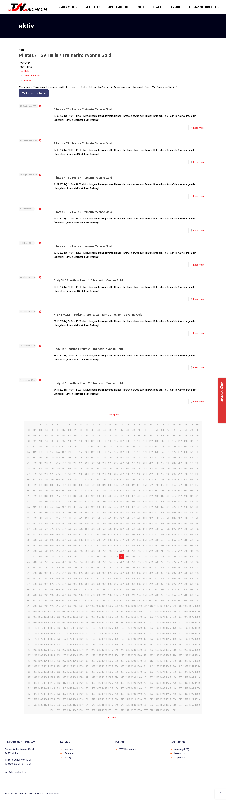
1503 (40, 699)
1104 (162, 622)
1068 (127, 617)
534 (162, 518)
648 (127, 540)
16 (116, 424)
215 (52, 463)
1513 (98, 699)
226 (116, 463)
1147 (63, 633)
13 (98, 424)
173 (157, 452)
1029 (75, 611)
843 (40, 578)
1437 (179, 683)
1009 (133, 606)
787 (64, 567)
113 (157, 441)
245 (52, 468)
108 (127, 441)
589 (133, 529)
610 (81, 534)
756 (58, 562)
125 (52, 446)
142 (151, 446)
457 (64, 507)
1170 (197, 633)
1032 (92, 611)
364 (46, 490)
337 (64, 485)
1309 (133, 661)
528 (127, 518)
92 (34, 441)
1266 (57, 655)
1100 (139, 622)
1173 (40, 639)
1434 (162, 683)
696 (58, 551)
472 (151, 507)
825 (110, 573)
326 (174, 479)
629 (191, 534)
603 (40, 534)
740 (139, 556)
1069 (133, 617)
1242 (92, 650)
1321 (28, 666)
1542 (92, 704)
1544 (104, 704)
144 (162, 446)
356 (174, 485)
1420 (81, 683)
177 (180, 452)
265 (168, 468)
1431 (145, 683)
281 (87, 474)
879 (75, 584)
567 (180, 523)
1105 (168, 622)
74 (104, 435)
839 (191, 573)
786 (58, 567)
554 (104, 523)
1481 (86, 693)
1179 (75, 639)
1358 (69, 672)
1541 (86, 704)
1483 (98, 693)
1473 (40, 693)
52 (151, 430)
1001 (86, 606)
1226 (174, 644)
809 (191, 567)
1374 (162, 672)
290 (139, 474)
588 (127, 529)
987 (180, 600)
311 (87, 479)
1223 (156, 644)
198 (127, 457)
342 (93, 485)
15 (110, 424)
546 (58, 523)
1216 (115, 644)
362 (35, 490)
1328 (69, 666)
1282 (150, 655)
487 (64, 512)
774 (162, 562)
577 (64, 529)
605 (52, 534)
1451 (86, 688)
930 (197, 589)
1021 (28, 611)
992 (35, 606)
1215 (110, 644)
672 (93, 545)
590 (139, 529)
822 (93, 573)
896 (174, 584)
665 (52, 545)
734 (104, 556)
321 (145, 479)
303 (40, 479)
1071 (145, 617)
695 (52, 551)
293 (157, 474)
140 (139, 446)
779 (191, 562)
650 (139, 540)
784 (46, 567)
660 (197, 540)
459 (75, 507)
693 (40, 551)
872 (35, 584)
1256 (174, 650)
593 (157, 529)
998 (69, 606)
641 (87, 540)
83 (156, 435)
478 (186, 507)
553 (98, 523)
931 (29, 595)
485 (52, 512)
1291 (28, 661)
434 (104, 501)
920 (139, 589)
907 (64, 589)
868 (186, 578)
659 (191, 540)
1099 (133, 622)
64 (46, 435)
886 (116, 584)
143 (157, 446)
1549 (133, 704)
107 (122, 441)
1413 (40, 683)
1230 (197, 644)
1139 (191, 628)
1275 (110, 655)
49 (133, 430)
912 (93, 589)
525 (110, 518)
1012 (150, 606)
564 (162, 523)
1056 (57, 617)
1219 (133, 644)
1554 (162, 704)
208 (186, 457)
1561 (52, 710)
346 (116, 485)
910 (81, 589)
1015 (168, 606)
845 (52, 578)
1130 (139, 628)
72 (92, 435)
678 (127, 545)
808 (186, 567)
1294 (46, 661)
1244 (104, 650)
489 (75, 512)
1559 (191, 704)
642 (93, 540)
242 (35, 468)
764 (104, 562)
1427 (121, 683)
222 (93, 463)
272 (35, 474)
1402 (150, 677)
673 (98, 545)
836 (174, 573)
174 (162, 452)
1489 (133, 693)
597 (180, 529)
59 (191, 430)
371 (87, 490)
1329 (75, 666)
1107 (179, 622)
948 (127, 595)
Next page (113, 717)
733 (98, 556)
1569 (98, 710)
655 (168, 540)
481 (29, 512)
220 (81, 463)
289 (133, 474)
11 (87, 424)
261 (145, 468)
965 (52, 600)
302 (35, 479)
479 (191, 507)
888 (127, 584)
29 (191, 424)
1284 (162, 655)
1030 (81, 611)
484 (46, 512)
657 (180, 540)
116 (174, 441)
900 (197, 584)
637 (64, 540)
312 (93, 479)
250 (81, 468)
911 (87, 589)
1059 (75, 617)
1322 (34, 666)
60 (197, 430)
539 (191, 518)
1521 (145, 699)
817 (64, 573)
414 (162, 496)
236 (174, 463)
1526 (174, 699)
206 (174, 457)
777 (180, 562)
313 (98, 479)
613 (98, 534)
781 (29, 567)
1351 (28, 672)
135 (110, 446)
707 (122, 551)
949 (133, 595)
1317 (179, 661)
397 (64, 496)
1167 (179, 633)
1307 (121, 661)
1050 (197, 611)
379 (133, 490)
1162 (150, 633)
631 (29, 540)
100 (81, 441)
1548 (127, 704)
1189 (133, 639)
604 (46, 534)
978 (127, 600)
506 (174, 512)
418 (186, 496)
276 (58, 474)
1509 (75, 699)
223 (98, 463)
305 (52, 479)
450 (197, 501)
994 (46, 606)
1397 (121, 677)
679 (133, 545)
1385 (52, 677)
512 (35, 518)
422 (35, 501)
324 (162, 479)
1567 (86, 710)
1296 (57, 661)
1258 (185, 650)
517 (64, 518)
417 (180, 496)
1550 (139, 704)
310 (81, 479)
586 (116, 529)
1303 (98, 661)
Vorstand (69, 749)
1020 (197, 606)
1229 (191, 644)
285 (110, 474)
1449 (75, 688)
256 (116, 468)
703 (98, 551)
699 (75, 551)
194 (104, 457)
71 (87, 435)
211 (29, 463)
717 (180, 551)
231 (145, 463)
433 (98, 501)
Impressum (180, 757)
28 (185, 424)
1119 (75, 628)
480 (197, 507)
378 (127, 490)
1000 (81, 606)
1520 (139, 699)
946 (116, 595)
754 (46, 562)
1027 (63, 611)
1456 (115, 688)
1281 (145, 655)
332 (35, 485)
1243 (98, 650)
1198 (185, 639)
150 (197, 446)
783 (40, 567)
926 (174, 589)
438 (127, 501)
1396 (115, 677)
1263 (40, 655)
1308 (127, 661)
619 (133, 534)
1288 (185, 655)
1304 (104, 661)
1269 (75, 655)
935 (52, 595)
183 (40, 457)
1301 (86, 661)
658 (186, 540)
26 (174, 424)
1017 (179, 606)
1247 (121, 650)
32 (34, 430)
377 (122, 490)
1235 (52, 650)
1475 (52, 693)
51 (145, 430)
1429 (133, 683)
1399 (133, 677)
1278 (127, 655)
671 (87, 545)
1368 (127, 672)
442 (151, 501)
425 (52, 501)
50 (139, 430)
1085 (52, 622)
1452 (92, 688)
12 (92, 424)
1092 (92, 622)
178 (186, 452)
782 (35, 567)
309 (75, 479)
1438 (185, 683)
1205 (52, 644)
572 (35, 529)
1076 (174, 617)
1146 (57, 633)
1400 (139, 677)
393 (40, 496)
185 (52, 457)
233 (157, 463)
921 (145, 589)
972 (93, 600)
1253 (156, 650)
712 (151, 551)
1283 (156, 655)
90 (197, 435)
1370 (139, 672)
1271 (86, 655)
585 (110, 529)
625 (168, 534)
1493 (156, 693)
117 (180, 441)
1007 (121, 606)
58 (185, 430)
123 (40, 446)
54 (162, 430)
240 (197, 463)
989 (191, 600)
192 (93, 457)
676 (116, 545)
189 (75, 457)
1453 (98, 688)
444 (162, 501)
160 (81, 452)
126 (58, 446)
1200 (197, 639)
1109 (191, 622)
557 (122, 523)
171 (145, 452)
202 (151, 457)
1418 (69, 683)
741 (145, 556)
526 (116, 518)
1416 (57, 683)
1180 (81, 639)
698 (69, 551)
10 (81, 424)
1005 (110, 606)
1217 (121, 644)
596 (174, 529)
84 (162, 435)
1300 (81, 661)
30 (197, 424)
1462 (150, 688)
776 (174, 562)
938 (69, 595)
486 (58, 512)
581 (87, 529)
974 (104, 600)
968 (69, 600)
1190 (139, 639)
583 (98, 529)
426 (58, 501)
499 (133, 512)
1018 (185, 606)
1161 (145, 633)
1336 (115, 666)
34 (46, 430)
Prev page (113, 414)
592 (151, 529)
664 (46, 545)
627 (180, 534)
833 (157, 573)
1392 (92, 677)
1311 (145, 661)
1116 (57, 628)
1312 (150, 661)
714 (162, 551)
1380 (197, 672)
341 (87, 485)
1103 (156, 622)
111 (145, 441)
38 (69, 430)
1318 (185, 661)
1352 (34, 672)
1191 (145, 639)
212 (35, 463)
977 (122, 600)
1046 (174, 611)
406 (116, 496)
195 (110, 457)
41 (87, 430)
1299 (75, 661)
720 (197, 551)
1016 (174, 606)
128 (69, 446)
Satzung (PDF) (181, 749)
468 (127, 507)
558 (127, 523)
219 (75, 463)
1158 (127, 633)
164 (104, 452)
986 (174, 600)
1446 (57, 688)
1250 (139, 650)
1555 (168, 704)
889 (133, 584)
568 (186, 523)
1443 (40, 688)
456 (58, 507)
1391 (86, 677)
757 (64, 562)
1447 (63, 688)
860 (139, 578)
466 (116, 507)
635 (52, 540)
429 (75, 501)
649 (133, 540)
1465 (168, 688)
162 (93, 452)
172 (151, 452)
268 (186, 468)
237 (180, 463)
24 (162, 424)
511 (29, 518)
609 (75, 534)
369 (75, 490)
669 (75, 545)
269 (191, 468)
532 (151, 518)
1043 (156, 611)
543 (40, 523)
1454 (104, 688)
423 (40, 501)
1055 (52, 617)
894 (162, 584)
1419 (75, 683)
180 (197, 452)
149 (191, 446)
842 (35, 578)
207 (180, 457)
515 (52, 518)
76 (116, 435)
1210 (81, 644)
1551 (145, 704)
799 (133, 567)
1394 (104, 677)
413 (157, 496)
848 (69, 578)
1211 (86, 644)
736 (116, 556)
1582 (174, 710)
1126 (115, 628)
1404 (162, 677)
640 (81, 540)
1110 (197, 622)
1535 (52, 704)
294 (162, 474)
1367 (121, 672)
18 (127, 424)
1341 (145, 666)
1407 (179, 677)
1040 (139, 611)
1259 (191, 650)
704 (104, 551)
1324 (46, 666)
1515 (110, 699)
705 (110, 551)
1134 (162, 628)
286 (116, 474)
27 (180, 424)
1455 (110, 688)
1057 (63, 617)
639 (75, 540)
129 (75, 446)
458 (69, 507)
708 (127, 551)
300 (197, 474)
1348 (185, 666)
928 (186, 589)
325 (168, 479)
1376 (174, 672)
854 (104, 578)
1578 (150, 710)
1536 (57, 704)
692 (35, 551)
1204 (46, 644)
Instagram (70, 757)
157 (64, 452)
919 (133, 589)
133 (98, 446)
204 (162, 457)
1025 (52, 611)
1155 (110, 633)
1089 (75, 622)
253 (98, 468)
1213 (98, 644)
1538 (69, 704)
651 (145, 540)
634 (46, 540)
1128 (127, 628)
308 (69, 479)
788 (69, 567)
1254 (162, 650)
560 (139, 523)
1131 (145, 628)
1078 (185, 617)
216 (58, 463)
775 (168, 562)
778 (186, 562)
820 (81, 573)
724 (46, 556)
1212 (92, 644)
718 (186, 551)
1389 (75, 677)
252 (93, 468)
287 (122, 474)
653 (157, 540)
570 (197, 523)
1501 (28, 699)
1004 (104, 606)
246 (58, 468)
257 (122, 468)
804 (162, 567)
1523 (156, 699)
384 (162, 490)
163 (98, 452)
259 (133, 468)
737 (122, 556)
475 (168, 507)
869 (191, 578)
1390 (81, 677)
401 (87, 496)
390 (197, 490)
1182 (92, 639)
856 (116, 578)
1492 (150, 693)
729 (75, 556)
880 (81, 584)
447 (180, 501)
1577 (145, 710)
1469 (191, 688)
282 (93, 474)
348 (127, 485)
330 (197, 479)
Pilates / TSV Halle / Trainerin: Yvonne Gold (65, 55)
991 (29, 606)
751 (29, 562)
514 (46, 518)
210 (197, 457)
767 (122, 562)
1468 (185, 688)
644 (104, 540)
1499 (191, 693)
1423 (98, 683)
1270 (81, 655)
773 (157, 562)
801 (145, 567)
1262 (34, 655)
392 (35, 496)
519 (75, 518)
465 (110, 507)
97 (63, 441)
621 (145, 534)
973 (98, 600)
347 (122, 485)
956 (174, 595)
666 (58, 545)
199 (133, 457)
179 (191, 452)
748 (186, 556)
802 (151, 567)
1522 (150, 699)
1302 (92, 661)
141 (145, 446)
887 (122, 584)
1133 (156, 628)
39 (75, 430)
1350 (197, 666)
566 (174, 523)
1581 (168, 710)
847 (64, 578)
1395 (110, 677)
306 (58, 479)
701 (87, 551)
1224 (162, 644)
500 (139, 512)
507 (180, 512)
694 (46, 551)
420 (197, 496)
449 (191, 501)
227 (122, 463)
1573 (121, 710)
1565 (75, 710)
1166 (174, 633)
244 (46, 468)
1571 (110, 710)
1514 (104, 699)
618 (127, 534)
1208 (69, 644)
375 (110, 490)
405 (110, 496)
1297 (63, 661)
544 (46, 523)
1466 (174, 688)
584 (104, 529)
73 (98, 435)
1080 (197, 617)
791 (87, 567)
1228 (185, 644)
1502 (34, 699)
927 (180, 589)
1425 (110, 683)
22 (151, 424)
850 (81, 578)
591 (145, 529)
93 (40, 441)
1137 (179, 628)
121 (29, 446)
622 (151, 534)
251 (87, 468)
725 (52, 556)
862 (151, 578)
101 (87, 441)
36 (58, 430)
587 (122, 529)
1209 (75, 644)
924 (162, 589)
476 (174, 507)
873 (40, 584)
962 (35, 600)
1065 (110, 617)
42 (92, 430)
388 (186, 490)
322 (151, 479)
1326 (57, 666)
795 (110, 567)
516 (58, 518)
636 (58, 540)
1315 (168, 661)
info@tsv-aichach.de (15, 772)
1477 (63, 693)
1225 (168, 644)
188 (69, 457)
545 (52, 523)
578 (69, 529)
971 (87, 600)
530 (139, 518)
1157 (121, 633)
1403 (156, 677)
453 (40, 507)
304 (46, 479)
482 (35, 512)
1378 (185, 672)
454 (46, 507)
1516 (115, 699)
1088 (69, 622)
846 (58, 578)
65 (52, 435)
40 (81, 430)
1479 (75, 693)
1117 (63, 628)
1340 (139, 666)
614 (104, 534)
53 (156, 430)
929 (191, 589)
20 (139, 424)
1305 (110, 661)
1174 (46, 639)
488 (69, 512)
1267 (63, 655)
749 (191, 556)
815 (52, 573)
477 (180, 507)
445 (168, 501)
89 (191, 435)
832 (151, 573)
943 (98, 595)
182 (35, 457)
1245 (110, 650)
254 (104, 468)
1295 (52, 661)
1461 (145, 688)
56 (174, 430)
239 (191, 463)
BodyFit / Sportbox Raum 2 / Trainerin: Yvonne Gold (88, 280)
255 (110, 468)
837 (180, 573)
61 (29, 435)
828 (127, 573)
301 (29, 479)
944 (104, 595)
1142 (34, 633)
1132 (150, 628)
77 (122, 435)
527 (122, 518)
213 (40, 463)
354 (162, 485)
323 (157, 479)
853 (98, 578)
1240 (81, 650)
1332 (92, 666)
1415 (52, 683)
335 (52, 485)
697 (64, 551)
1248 (127, 650)
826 (116, 573)
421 (29, 501)
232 (151, 463)
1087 (63, 622)
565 (168, 523)
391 (29, 496)
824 (104, 573)
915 (110, 589)
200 (139, 457)
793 (98, 567)
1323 (40, 666)
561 (145, 523)
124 (46, 446)
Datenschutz (180, 753)
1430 (139, 683)
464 (104, 507)
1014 (162, 606)
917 (122, 589)
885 (110, 584)
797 (122, 567)
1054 (46, 617)
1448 (69, 688)
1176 (57, 639)
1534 (46, 704)
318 (127, 479)
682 (151, 545)
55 (168, 430)
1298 (69, 661)
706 (116, 551)
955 (168, 595)
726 (58, 556)
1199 (191, 639)
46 (116, 430)
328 (186, 479)
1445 (52, 688)
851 (87, 578)
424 (46, 501)
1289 (191, 655)
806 (174, 567)
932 (35, 595)
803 (157, 567)
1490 (139, 693)
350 (139, 485)
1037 (121, 611)
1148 (69, 633)
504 (162, 512)
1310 (139, 661)
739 (133, 556)
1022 (34, 611)
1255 (168, 650)
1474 (46, 693)
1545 (110, 704)
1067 (121, 617)
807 (180, 567)
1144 (46, 633)
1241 (86, 650)
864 (162, 578)
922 (151, 589)
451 (29, 507)
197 (122, 457)
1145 (52, 633)
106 (116, 441)
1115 (52, 628)
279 (75, 474)
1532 (34, 704)
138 (127, 446)
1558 (185, 704)
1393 (98, 677)
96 (58, 441)
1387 (63, 677)
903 (40, 589)
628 (186, 534)
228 (127, 463)
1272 (92, 655)
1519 (133, 699)
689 (191, 545)
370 (81, 490)
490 (81, 512)
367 (64, 490)
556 (116, 523)
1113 (40, 628)
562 (151, 523)
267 (180, 468)
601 (29, 534)
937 (64, 595)
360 (197, 485)
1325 (52, 666)
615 (110, 534)
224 (104, 463)
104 (104, 441)
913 (98, 589)
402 (93, 496)
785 (52, 567)
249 (75, 468)
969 (75, 600)
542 (35, 523)
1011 (145, 606)
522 (93, 518)
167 (122, 452)
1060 (81, 617)
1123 (98, 628)
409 (133, 496)
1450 (81, 688)
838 (186, 573)
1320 (197, 661)
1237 (63, 650)
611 (87, 534)
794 (104, 567)
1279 (133, 655)
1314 (162, 661)
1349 (191, 666)
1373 (156, 672)
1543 (98, 704)
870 (197, 578)
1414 (46, 683)
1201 (28, 644)
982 (151, 600)
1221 (145, 644)
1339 (133, 666)
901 (29, 589)
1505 (52, 699)
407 (122, 496)
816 (58, 573)
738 (127, 556)
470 (139, 507)
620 (139, 534)
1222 (150, 644)
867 (180, 578)
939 (75, 595)
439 (133, 501)
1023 (40, 611)
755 (52, 562)
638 (69, 540)
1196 (174, 639)
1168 (185, 633)
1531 (28, 704)
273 (40, 474)
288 (127, 474)
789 (75, 567)
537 (180, 518)
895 (168, 584)
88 (185, 435)
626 (174, 534)
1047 (179, 611)
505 (168, 512)
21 (145, 424)
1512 (92, 699)
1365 (110, 672)
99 (75, 441)
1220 (139, 644)
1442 (34, 688)
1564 (69, 710)
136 (116, 446)
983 (157, 600)
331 (29, 485)
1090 (81, 622)
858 (127, 578)
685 (168, 545)
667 (64, 545)
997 (64, 606)
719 (191, 551)
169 (133, 452)
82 (151, 435)
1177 (63, 639)
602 (35, 534)
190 (81, 457)
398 (69, 496)
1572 (115, 710)
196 (116, 457)
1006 (115, 606)
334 (46, 485)
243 (40, 468)
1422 (92, 683)
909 (75, 589)
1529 (191, 699)
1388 (69, 677)
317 (122, 479)
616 (116, 534)
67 (63, 435)
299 (191, 474)
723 (40, 556)
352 (151, 485)
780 (197, 562)
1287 (179, 655)
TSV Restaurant (127, 749)
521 (87, 518)
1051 (28, 617)
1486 (115, 693)
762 (93, 562)
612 (93, 534)
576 (58, 529)
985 (168, 600)
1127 (121, 628)
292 (151, 474)
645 (110, 540)
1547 (121, 704)
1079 (191, 617)
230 (139, 463)
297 (180, 474)
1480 (81, 693)
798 (127, 567)
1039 (133, 611)
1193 (156, 639)
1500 (197, 693)
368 (69, 490)
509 (191, 512)
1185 (110, 639)
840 (197, 573)
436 (116, 501)
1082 (34, 622)
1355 (52, 672)
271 (29, 474)
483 (40, 512)
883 (98, 584)
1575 (133, 710)
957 (180, 595)
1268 (69, 655)
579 (75, 529)
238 (186, 463)
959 (191, 595)
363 (40, 490)
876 (58, 584)
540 (197, 518)
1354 (46, 672)
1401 (145, 677)
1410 (197, 677)
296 (174, 474)
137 (122, 446)
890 (139, 584)
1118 (69, 628)
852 (93, 578)
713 (157, 551)
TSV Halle (24, 71)
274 (46, 474)
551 (87, 523)
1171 (28, 639)
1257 (179, 650)
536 (174, 518)
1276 (115, 655)
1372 (150, 672)
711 (145, 551)
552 (93, 523)
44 (104, 430)
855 (110, 578)
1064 (104, 617)
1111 (28, 628)
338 (69, 485)
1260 (197, 650)
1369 (133, 672)
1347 (179, 666)
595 (168, 529)
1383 (40, 677)
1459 (133, 688)
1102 (150, 622)
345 (110, 485)
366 (58, 490)
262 (151, 468)
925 (168, 589)
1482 (92, 693)
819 (75, 573)
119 (191, 441)
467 (122, 507)
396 (58, 496)
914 (104, 589)
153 (40, 452)
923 (157, 589)
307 (64, 479)
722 (35, 556)
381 (145, 490)
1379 (191, 672)
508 (186, 512)
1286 (174, 655)
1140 (197, 628)
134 (104, 446)
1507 (63, 699)
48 (127, 430)
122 (35, 446)
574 (46, 529)
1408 (185, 677)
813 (40, 573)
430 (81, 501)
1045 (168, 611)
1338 (127, 666)
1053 (40, 617)
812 (35, 573)
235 (168, 463)
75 (110, 435)
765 (110, 562)
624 (162, 534)
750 (197, 556)
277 (64, 474)
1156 (115, 633)
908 (69, 589)
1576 (139, 710)
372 (93, 490)
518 (69, 518)
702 (93, 551)
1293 (40, 661)
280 (81, 474)
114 (162, 441)
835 (168, 573)
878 (69, 584)
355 (168, 485)
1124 (104, 628)
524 (104, 518)
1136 (174, 628)
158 (69, 452)
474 (162, 507)
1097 (121, 622)
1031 (86, 611)
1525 (168, 699)
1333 (98, 666)
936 (58, 595)
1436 (174, 683)
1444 (46, 688)
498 (127, 512)
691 (29, 551)
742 (151, 556)
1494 (162, 693)
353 (157, 485)
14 (104, 424)
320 (139, 479)
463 (98, 507)
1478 (69, 693)
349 (133, 485)
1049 (191, 611)
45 (110, 430)
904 (46, 589)
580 (81, 529)
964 (46, 600)
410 (139, 496)
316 (116, 479)
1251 (145, 650)
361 (29, 490)
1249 (133, 650)
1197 (179, 639)
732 (93, 556)
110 (139, 441)
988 (186, 600)
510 (197, 512)
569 (191, 523)
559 (133, 523)
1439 (191, 683)
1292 (34, 661)
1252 (150, 650)
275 (52, 474)
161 (87, 452)
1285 (168, 655)
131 (87, 446)
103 (98, 441)
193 (98, 457)
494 (104, 512)
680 (139, 545)
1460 (139, 688)
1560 (197, 704)
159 (75, 452)
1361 (86, 672)
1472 (34, 693)
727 (64, 556)
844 (46, 578)
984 (162, 600)
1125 (110, 628)
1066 (115, 617)
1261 (28, 655)
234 (162, 463)
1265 (52, 655)
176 (174, 452)
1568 (92, 710)
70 (81, 435)
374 (104, 490)
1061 (86, 617)
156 (58, 452)
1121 (86, 628)
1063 (98, 617)
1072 (150, 617)
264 (162, 468)
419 (191, 496)
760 (81, 562)
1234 (46, 650)
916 (116, 589)
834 (162, 573)
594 (162, 529)
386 (174, 490)
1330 (81, 666)
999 (75, 606)
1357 (63, 672)
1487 (121, 693)
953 (157, 595)
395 (52, 496)
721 (29, 556)
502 (151, 512)
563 (157, 523)
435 (110, 501)
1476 (57, 693)
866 (174, 578)
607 (64, 534)
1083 (40, 622)
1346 (174, 666)
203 (157, 457)
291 (145, 474)
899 (191, 584)
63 (40, 435)
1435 (168, 683)
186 (58, 457)
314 (104, 479)
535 (168, 518)
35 (52, 430)
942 (93, 595)
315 (110, 479)
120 (197, 441)
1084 (46, 622)
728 (69, 556)
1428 (127, 683)
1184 (104, 639)
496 (116, 512)
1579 (156, 710)
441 (145, 501)
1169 (191, 633)
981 (145, 600)
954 (162, 595)
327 (180, 479)
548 (69, 523)
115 (168, 441)
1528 (185, 699)
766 (116, 562)
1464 (162, 688)
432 (93, 501)
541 (29, 523)
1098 (127, 622)
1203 (40, 644)
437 (122, 501)
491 (87, 512)
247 (64, 468)
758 (69, 562)
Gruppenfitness (32, 75)
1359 (75, 672)
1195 (168, 639)
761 (87, 562)
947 (122, 595)
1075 (168, 617)
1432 (150, 683)
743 (157, 556)
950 (139, 595)
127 (64, 446)
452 (35, 507)
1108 (185, 622)
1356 (57, 672)
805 (168, 567)
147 (180, 446)
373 (98, 490)
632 (35, 540)
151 (29, 452)
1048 (185, 611)
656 (174, 540)
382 (151, 490)
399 (75, 496)
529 (133, 518)
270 (197, 468)
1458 (127, 688)
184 (46, 457)
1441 (28, 688)
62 (34, 435)
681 (145, 545)
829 (133, 573)
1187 (121, 639)
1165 (168, 633)
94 (46, 441)
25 (168, 424)
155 (52, 452)
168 (127, 452)
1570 (104, 710)
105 (110, 441)
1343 (156, 666)
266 (174, 468)
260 (139, 468)
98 (69, 441)
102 (93, 441)
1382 (34, 677)
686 (174, 545)
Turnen (27, 80)
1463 (156, 688)
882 (93, 584)
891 (145, 584)
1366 (115, 672)
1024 (46, 611)
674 (104, 545)
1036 (115, 611)
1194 (162, 639)
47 (122, 430)
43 (98, 430)
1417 (63, 683)
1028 (69, 611)
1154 (104, 633)
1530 (197, 699)
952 (151, 595)
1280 (139, 655)
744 (162, 556)
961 (29, 600)
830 (139, 573)
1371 (145, 672)
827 (122, 573)
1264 (46, 655)
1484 (104, 693)
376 (116, 490)
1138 (185, 628)
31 (29, 430)
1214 (104, 644)
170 (139, 452)
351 (145, 485)
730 (81, 556)
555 (110, 523)
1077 (179, 617)
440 (139, 501)
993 (40, 606)
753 (40, 562)
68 (69, 435)
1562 (57, 710)
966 (58, 600)
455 (52, 507)
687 (180, 545)
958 (186, 595)
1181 (86, 639)
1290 (197, 655)
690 (197, 545)
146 (174, 446)
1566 (81, 710)
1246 (115, 650)
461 (87, 507)
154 (46, 452)
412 (151, 496)
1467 (179, 688)
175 (168, 452)
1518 (127, 699)
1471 (28, 693)
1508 (69, 699)
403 (98, 496)
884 (104, 584)
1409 (191, 677)
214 (46, 463)
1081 (28, 622)
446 (174, 501)
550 (81, 523)
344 (104, 485)
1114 (46, 628)
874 (46, 584)
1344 (162, 666)
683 (157, 545)
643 (98, 540)
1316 (174, 661)
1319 (191, 661)
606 (58, 534)
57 (180, 430)
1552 (150, 704)
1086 (57, 622)
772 (151, 562)
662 (35, 545)
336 (58, 485)
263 (157, 468)
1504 (46, 699)
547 (64, 523)
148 (186, 446)
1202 (34, 644)
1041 (145, 611)
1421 (86, 683)
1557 (179, 704)
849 (75, 578)
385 (168, 490)
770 (139, 562)
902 (35, 589)
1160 (139, 633)
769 (133, 562)
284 (104, 474)
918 (127, 589)
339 (75, 485)
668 (69, 545)
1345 (168, 666)
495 (110, 512)
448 (186, 501)
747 (180, 556)
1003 (98, 606)
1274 (104, 655)
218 (69, 463)
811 (29, 573)
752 (35, 562)
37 (63, 430)
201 (145, 457)
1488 (127, 693)
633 (40, 540)
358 (186, 485)
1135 (168, 628)
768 (127, 562)
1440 (197, 683)
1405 (168, 677)
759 (75, 562)
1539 (75, 704)
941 (87, 595)
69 (75, 435)
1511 (86, 699)
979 (133, 600)
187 (64, 457)
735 (110, 556)
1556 (174, 704)
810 (197, 567)
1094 (104, 622)
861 (145, 578)
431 (87, 501)
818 (69, 573)
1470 (197, 688)
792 (93, 567)
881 (87, 584)
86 (174, 435)
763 (98, 562)
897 (180, 584)
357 (180, 485)
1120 (81, 628)
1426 (115, 683)
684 (162, 545)
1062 (92, 617)
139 (133, 446)
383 (157, 490)
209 (191, 457)
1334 (104, 666)
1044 (162, 611)
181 (29, 457)
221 (87, 463)
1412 (34, 683)
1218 (127, 644)
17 (122, 424)
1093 (98, 622)
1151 (86, 633)
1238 (69, 650)
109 (133, 441)
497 (122, 512)
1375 (168, 672)
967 (64, 600)
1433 (156, 683)
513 (40, 518)
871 (29, 584)
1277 (121, 655)
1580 (162, 710)
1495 (168, 693)
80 (139, 435)
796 (116, 567)
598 (186, 529)
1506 (57, 699)
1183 (98, 639)
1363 (98, 672)
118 (186, 441)
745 (168, 556)
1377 (179, 672)
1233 (40, 650)
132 (93, 446)
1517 (121, 699)
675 (110, 545)
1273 (98, 655)
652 (151, 540)
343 (98, 485)
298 (186, 474)
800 (139, 567)
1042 (150, 611)
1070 (139, 617)
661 (29, 545)
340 (81, 485)
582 (93, 529)
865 (168, 578)
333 (40, 485)
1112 (34, 628)
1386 (57, 677)
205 (168, 457)
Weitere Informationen (34, 93)
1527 (179, 699)
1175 (52, 639)
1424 (104, 683)
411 (145, 496)
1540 (81, 704)
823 (98, 573)
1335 (110, 666)
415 (168, 496)
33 (40, 430)
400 (81, 496)
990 (197, 600)
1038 (127, 611)
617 (122, 534)
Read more (198, 127)
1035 (110, 611)
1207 (63, 644)
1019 (191, 606)
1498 (185, 693)
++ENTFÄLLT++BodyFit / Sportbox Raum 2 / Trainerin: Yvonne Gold (98, 314)
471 (145, 507)
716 (174, 551)
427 (64, 501)
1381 (28, 677)
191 (87, 457)
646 (116, 540)
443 (157, 501)
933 (40, 595)
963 (40, 600)
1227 (179, 644)
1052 (34, 617)
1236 (57, 650)
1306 (115, 661)
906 (58, 589)
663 (40, 545)
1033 (98, 611)
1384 (46, 677)
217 (64, 463)
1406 (174, 677)
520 (81, 518)
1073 (156, 617)
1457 (121, 688)
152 (35, 452)
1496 (174, 693)
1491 (145, 693)
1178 (69, 639)
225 (110, 463)
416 (174, 496)
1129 (133, 628)
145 (168, 446)
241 (29, 468)
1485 (110, 693)
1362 (92, 672)
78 (127, 435)
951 (145, 595)
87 (180, 435)
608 (69, 534)
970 (81, 600)
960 (197, 595)
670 (81, 545)
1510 (81, 699)
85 (168, 435)
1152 (92, 633)
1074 (162, 617)
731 (87, 556)
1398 (127, 677)
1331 (86, 666)
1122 (92, 628)
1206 (57, 644)
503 (157, 512)
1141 (28, 633)
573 (40, 529)
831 (145, 573)
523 (98, 518)
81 (145, 435)
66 (58, 435)
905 (52, 589)
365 (52, 490)
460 (81, 507)
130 (81, 446)
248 (69, 468)
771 (145, 562)
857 (122, 578)
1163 (156, 633)
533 (157, 518)
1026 (57, 611)
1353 (40, 672)
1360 (81, 672)
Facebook (70, 753)
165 (110, 452)
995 (52, 606)
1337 (121, 666)
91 (29, 441)
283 (98, 474)
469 (133, 507)
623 (157, 534)
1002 (92, 606)
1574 (127, 710)
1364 (104, 672)
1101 (145, 622)
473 (157, 507)
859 (133, 578)
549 (75, 523)
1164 (162, 633)
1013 (156, 606)
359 (191, 485)
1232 (34, 650)
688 (186, 545)
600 (197, 529)
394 (46, 496)
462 (93, 507)
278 (69, 474)
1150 (81, 633)
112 (151, 441)
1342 (150, 666)
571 (29, 529)
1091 (86, 622)
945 (110, 595)
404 (104, 496)
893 (157, 584)
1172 (34, 639)
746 (174, 556)
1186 (115, 639)
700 (81, 551)
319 (133, 479)
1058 (69, 617)
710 (139, 551)
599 (191, 529)
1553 (156, 704)
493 (98, 512)
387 (180, 490)
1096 (115, 622)
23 (156, 424)
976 (116, 600)
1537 (63, 704)
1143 (40, 633)
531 (145, 518)
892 (151, 584)
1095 (110, 622)
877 (64, 584)
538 (186, 518)
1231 (28, 650)
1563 (63, 710)
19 (133, 424)
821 (87, 573)
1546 (115, 704)
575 (52, 529)
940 (81, 595)
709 (133, 551)
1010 (139, 606)
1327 (63, 666)
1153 (98, 633)
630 (197, 534)
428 (69, 501)
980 (139, 600)
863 (157, 578)
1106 (174, 622)
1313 (156, 661)
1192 (150, 639)
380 (139, 490)
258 (127, 468)
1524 (162, 699)
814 (46, 573)
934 (46, 595)
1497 (179, 693)
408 (127, 496)
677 (122, 545)
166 (116, 452)
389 (191, 490)
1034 (104, 611)
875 (52, 584)
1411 (28, 683)
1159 (133, 633)
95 (52, 441)
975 (110, 600)
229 (133, 463)
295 (168, 474)
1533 (40, 704)
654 (162, 540)
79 (133, 435)
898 (186, 584)
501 (145, 512)
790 (81, 567)
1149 (75, 633)
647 (122, 540)
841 (29, 578)
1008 (127, 606)
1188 (127, 639)
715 (168, 551)
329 (191, 479)
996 (58, 606)
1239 (75, 650)
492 (93, 512)
